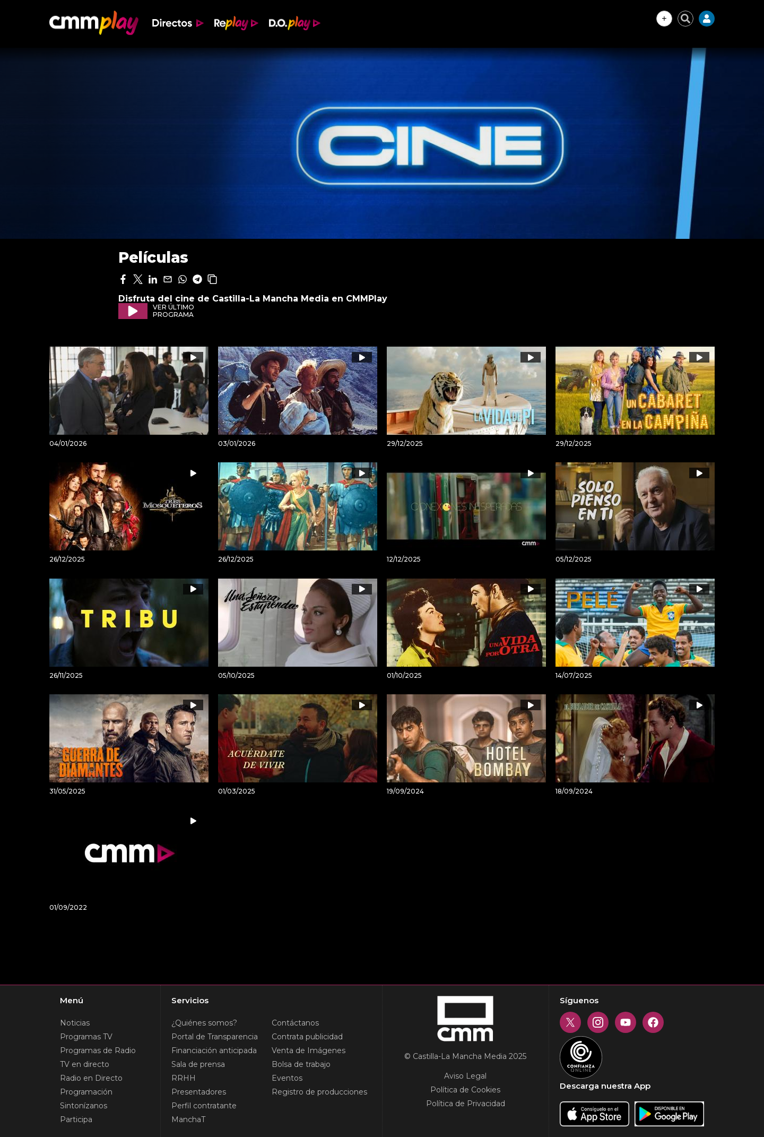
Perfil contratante (204, 1105)
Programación (86, 1092)
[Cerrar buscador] (685, 19)
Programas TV (86, 1036)
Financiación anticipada (214, 1050)
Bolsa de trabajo (301, 1064)
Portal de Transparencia (214, 1036)
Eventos (287, 1078)
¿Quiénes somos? (204, 1023)
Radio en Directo (91, 1078)
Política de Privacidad (465, 1103)
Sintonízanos (83, 1105)
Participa (76, 1119)
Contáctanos (295, 1023)
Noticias (75, 1023)
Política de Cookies (465, 1090)
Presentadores (198, 1092)
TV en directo (84, 1064)
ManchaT (188, 1119)
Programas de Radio (98, 1050)
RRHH (183, 1078)
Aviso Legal (465, 1076)
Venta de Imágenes (308, 1050)
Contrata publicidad (307, 1036)
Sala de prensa (198, 1064)
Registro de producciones (319, 1092)
